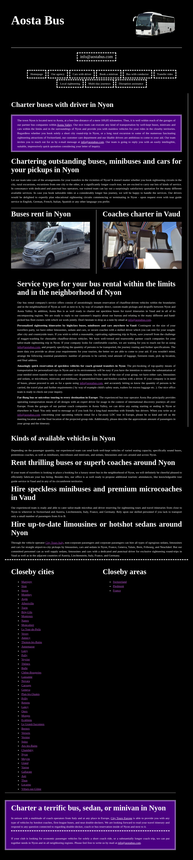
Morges (25, 715)
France (117, 590)
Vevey (25, 633)
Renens (25, 702)
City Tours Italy (54, 542)
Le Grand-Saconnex (32, 724)
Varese (25, 767)
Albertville (27, 603)
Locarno (26, 784)
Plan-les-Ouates (30, 694)
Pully (24, 655)
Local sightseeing (70, 83)
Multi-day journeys (99, 83)
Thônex (25, 663)
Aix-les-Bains (29, 745)
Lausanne (26, 676)
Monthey (26, 594)
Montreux (27, 616)
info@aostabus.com (96, 56)
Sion (24, 586)
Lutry (24, 650)
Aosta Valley (64, 124)
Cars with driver (82, 74)
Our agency (58, 74)
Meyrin (25, 758)
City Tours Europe (121, 818)
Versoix (25, 732)
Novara (25, 680)
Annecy (25, 637)
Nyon (24, 754)
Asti (23, 775)
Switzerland (120, 581)
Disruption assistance (131, 83)
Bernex (25, 728)
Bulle (24, 668)
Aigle (24, 598)
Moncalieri (27, 624)
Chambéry (27, 750)
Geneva (25, 689)
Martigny (26, 581)
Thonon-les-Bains (31, 642)
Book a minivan (108, 74)
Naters (25, 620)
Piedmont (118, 586)
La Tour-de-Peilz (31, 629)
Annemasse (28, 646)
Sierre (24, 590)
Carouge (26, 685)
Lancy (25, 706)
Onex (24, 711)
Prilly (24, 698)
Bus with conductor (137, 74)
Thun (24, 780)
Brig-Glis (26, 612)
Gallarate (26, 771)
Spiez (24, 741)
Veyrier (25, 659)
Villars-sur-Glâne (31, 788)
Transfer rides (165, 74)
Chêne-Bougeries (31, 672)
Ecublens (26, 719)
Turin (24, 607)
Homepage (36, 74)
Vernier (25, 737)
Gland (24, 762)
